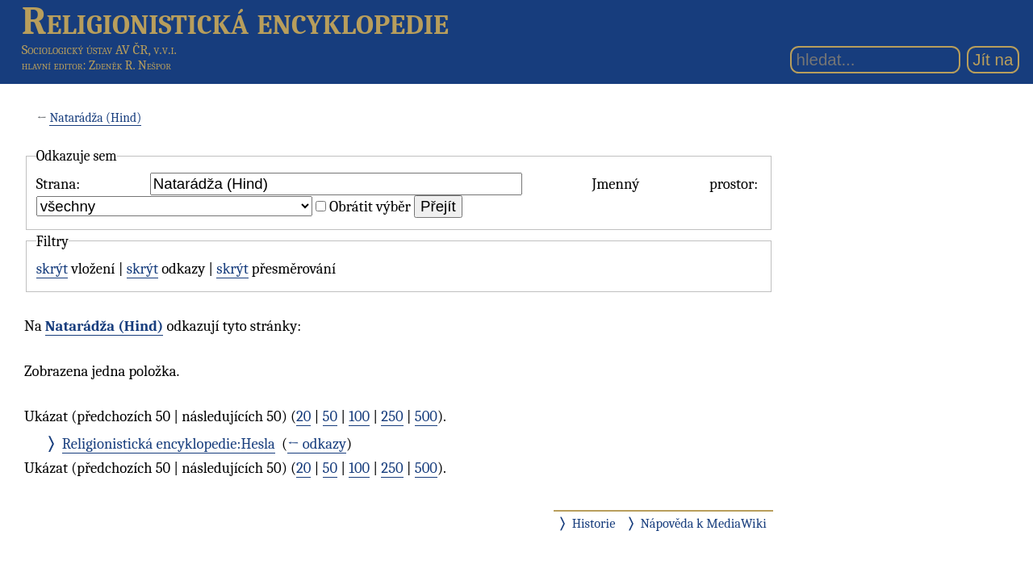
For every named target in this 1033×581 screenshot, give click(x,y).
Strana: (58, 184)
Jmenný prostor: (675, 184)
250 (392, 416)
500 (426, 416)
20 (303, 416)
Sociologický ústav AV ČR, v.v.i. (99, 49)
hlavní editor (52, 65)
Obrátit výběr (370, 206)
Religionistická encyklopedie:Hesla (168, 444)
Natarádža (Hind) (95, 118)
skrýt (52, 269)
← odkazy (316, 444)
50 (330, 416)
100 (359, 416)
